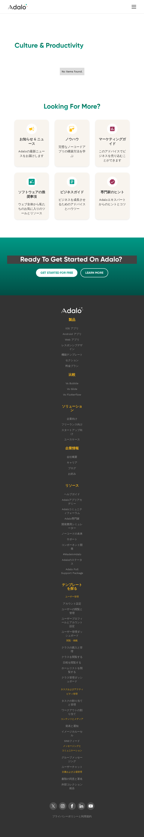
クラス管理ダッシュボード (72, 679)
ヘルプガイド (72, 494)
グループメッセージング (72, 759)
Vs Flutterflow (72, 394)
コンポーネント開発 (72, 546)
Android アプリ (72, 333)
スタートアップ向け (72, 432)
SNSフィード (72, 740)
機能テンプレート (72, 354)
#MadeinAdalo (72, 554)
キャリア (72, 462)
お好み (72, 473)
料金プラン (72, 365)
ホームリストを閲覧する (72, 670)
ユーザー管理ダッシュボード (72, 633)
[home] (17, 6)
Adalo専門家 (72, 518)
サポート (72, 539)
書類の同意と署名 (72, 778)
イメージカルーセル (72, 733)
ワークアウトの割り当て (72, 712)
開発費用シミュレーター (72, 526)
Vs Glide (72, 388)
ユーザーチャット (72, 766)
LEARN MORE (94, 272)
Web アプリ (72, 339)
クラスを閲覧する (72, 656)
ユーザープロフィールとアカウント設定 (72, 622)
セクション (72, 360)
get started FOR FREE (56, 272)
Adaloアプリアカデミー (72, 501)
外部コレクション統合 (72, 786)
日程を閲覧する (72, 662)
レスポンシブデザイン (72, 347)
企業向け (72, 418)
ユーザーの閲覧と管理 (72, 611)
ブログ (72, 468)
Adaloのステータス (72, 561)
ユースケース (72, 439)
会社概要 (72, 456)
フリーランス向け (72, 424)
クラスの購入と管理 (72, 649)
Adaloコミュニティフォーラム (72, 511)
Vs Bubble (72, 383)
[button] (133, 6)
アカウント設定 (72, 603)
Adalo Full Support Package (72, 571)
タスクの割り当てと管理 (72, 702)
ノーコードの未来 (72, 533)
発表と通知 (72, 725)
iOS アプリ (72, 328)
